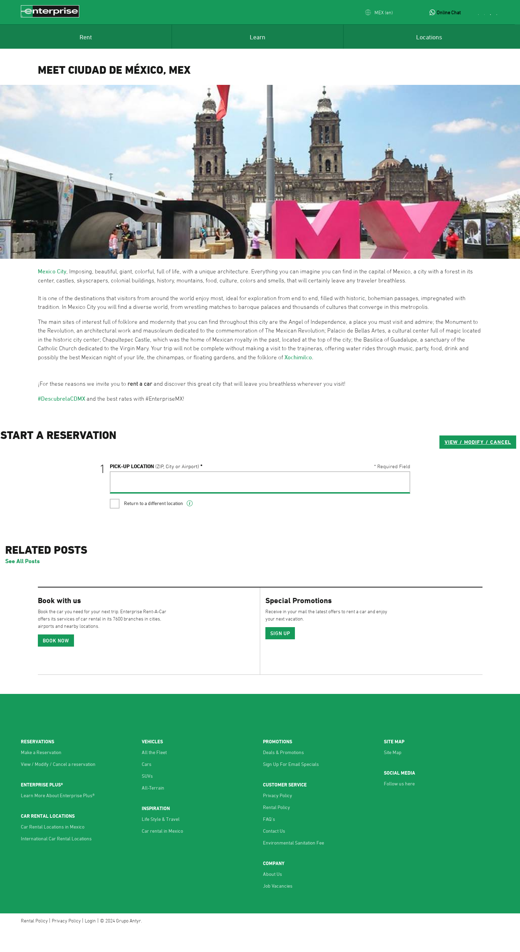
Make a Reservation (41, 775)
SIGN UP (280, 656)
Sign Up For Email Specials (291, 787)
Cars (146, 787)
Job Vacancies (277, 909)
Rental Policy (276, 830)
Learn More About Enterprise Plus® (57, 818)
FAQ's (269, 842)
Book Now (56, 663)
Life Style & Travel (161, 842)
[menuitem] (86, 36)
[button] (379, 12)
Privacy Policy (277, 818)
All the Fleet (154, 775)
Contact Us (274, 854)
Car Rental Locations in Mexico (52, 850)
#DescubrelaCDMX (61, 398)
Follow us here (399, 806)
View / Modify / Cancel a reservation (58, 787)
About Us (272, 897)
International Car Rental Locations (56, 861)
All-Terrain (153, 811)
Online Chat (449, 12)
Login (90, 943)
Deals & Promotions (283, 775)
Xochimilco (298, 357)
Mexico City (52, 271)
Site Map (393, 775)
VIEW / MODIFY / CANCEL (368, 470)
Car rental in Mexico (162, 854)
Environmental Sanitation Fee (293, 866)
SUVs (147, 799)
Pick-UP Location (154, 494)
